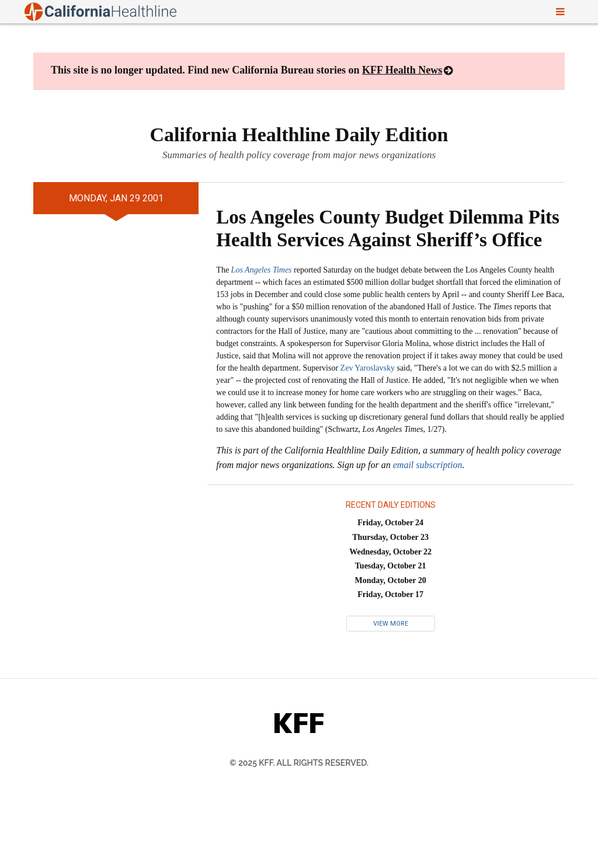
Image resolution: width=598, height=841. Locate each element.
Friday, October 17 (390, 594)
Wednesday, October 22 (390, 551)
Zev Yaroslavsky (367, 368)
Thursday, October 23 (390, 537)
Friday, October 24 (390, 522)
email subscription (428, 465)
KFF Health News (402, 70)
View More (390, 623)
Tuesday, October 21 (390, 565)
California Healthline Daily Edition (299, 134)
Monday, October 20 (390, 580)
